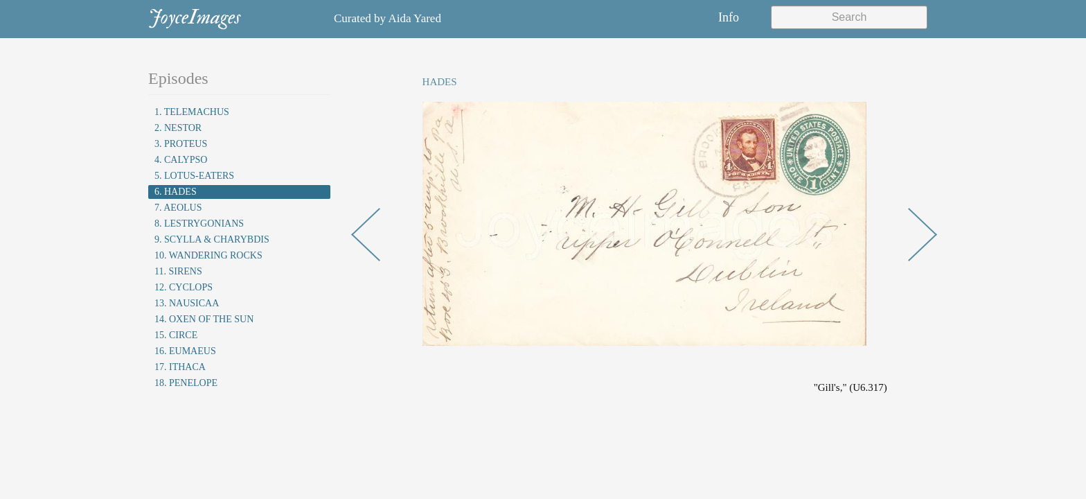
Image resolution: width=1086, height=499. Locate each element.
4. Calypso (180, 160)
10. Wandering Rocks (208, 255)
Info (728, 17)
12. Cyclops (183, 287)
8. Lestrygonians (199, 223)
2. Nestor (178, 128)
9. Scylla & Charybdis (211, 239)
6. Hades (175, 191)
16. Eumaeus (185, 351)
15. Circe (175, 335)
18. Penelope (185, 383)
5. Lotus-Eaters (194, 175)
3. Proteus (180, 144)
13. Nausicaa (186, 303)
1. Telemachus (191, 112)
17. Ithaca (180, 367)
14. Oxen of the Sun (203, 319)
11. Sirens (178, 271)
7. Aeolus (178, 207)
